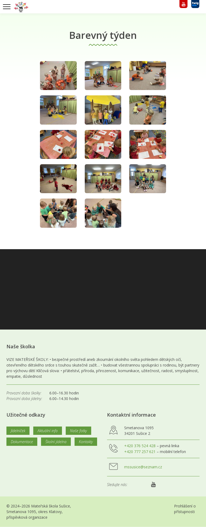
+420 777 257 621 (140, 451)
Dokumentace (22, 441)
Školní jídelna (56, 441)
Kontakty (86, 441)
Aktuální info (48, 430)
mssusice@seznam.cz (143, 466)
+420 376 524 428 (140, 445)
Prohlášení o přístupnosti (185, 508)
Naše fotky (78, 430)
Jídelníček (18, 430)
